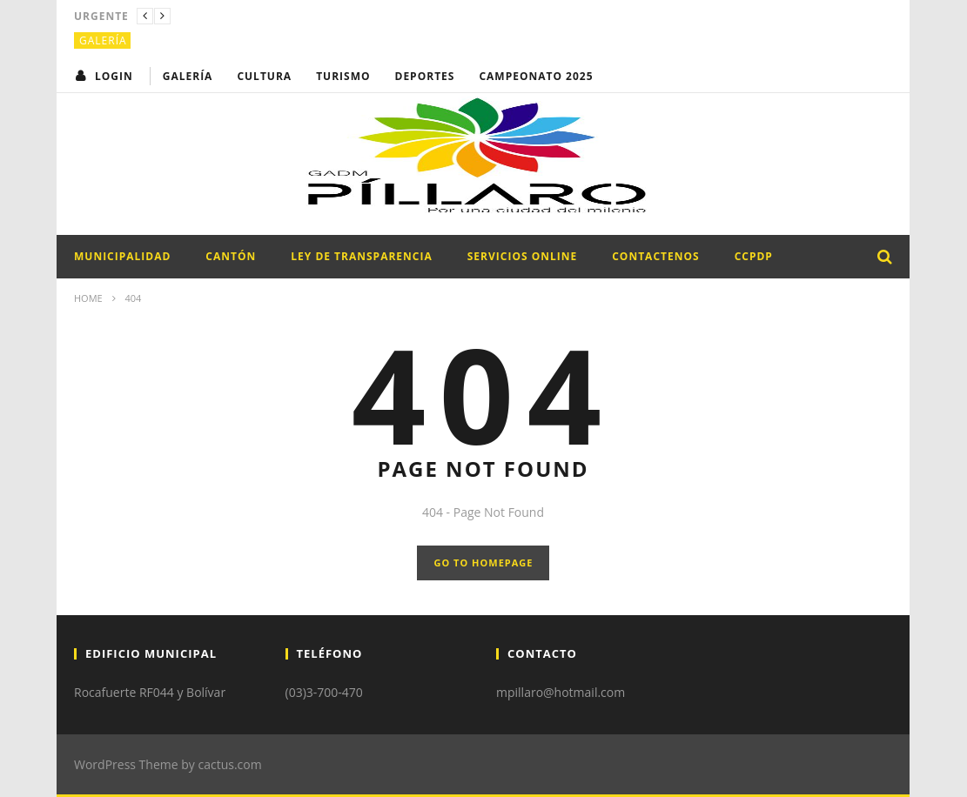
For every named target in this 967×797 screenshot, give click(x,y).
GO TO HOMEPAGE (484, 562)
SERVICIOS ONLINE (522, 256)
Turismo (343, 76)
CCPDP (754, 256)
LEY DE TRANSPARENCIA (361, 256)
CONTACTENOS (655, 256)
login (114, 76)
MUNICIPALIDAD (122, 256)
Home (88, 298)
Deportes (425, 76)
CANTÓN (230, 256)
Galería (103, 40)
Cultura (264, 76)
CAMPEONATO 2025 (536, 76)
